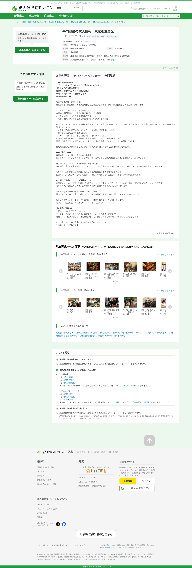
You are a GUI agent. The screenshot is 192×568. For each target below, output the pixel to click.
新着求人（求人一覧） (46, 467)
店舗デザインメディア (54, 559)
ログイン (146, 481)
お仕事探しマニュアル (87, 478)
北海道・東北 (99, 452)
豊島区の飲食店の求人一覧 (80, 22)
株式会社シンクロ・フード (113, 547)
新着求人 (19, 15)
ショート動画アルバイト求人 (99, 559)
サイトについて (43, 505)
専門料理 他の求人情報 (123, 333)
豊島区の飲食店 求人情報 (86, 333)
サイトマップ (80, 545)
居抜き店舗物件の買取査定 (77, 557)
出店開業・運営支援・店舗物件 (70, 554)
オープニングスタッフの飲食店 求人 (151, 333)
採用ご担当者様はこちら (98, 534)
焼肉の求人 (105, 333)
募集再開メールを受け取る (32, 50)
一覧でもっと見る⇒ (166, 255)
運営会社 (40, 517)
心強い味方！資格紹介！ (87, 482)
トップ (17, 22)
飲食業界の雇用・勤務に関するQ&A (92, 486)
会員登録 (128, 481)
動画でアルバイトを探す (46, 484)
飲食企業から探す (44, 480)
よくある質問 (52, 509)
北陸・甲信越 (113, 452)
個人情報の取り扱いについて (62, 545)
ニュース (40, 509)
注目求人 (49, 15)
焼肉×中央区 (69, 380)
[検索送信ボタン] (178, 16)
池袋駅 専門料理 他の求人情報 (111, 336)
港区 (106, 385)
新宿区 (135, 385)
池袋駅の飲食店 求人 (64, 333)
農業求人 (74, 559)
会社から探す (66, 15)
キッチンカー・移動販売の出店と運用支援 (115, 557)
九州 (90, 452)
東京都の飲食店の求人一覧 (58, 22)
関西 (77, 452)
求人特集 (34, 15)
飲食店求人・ (127, 554)
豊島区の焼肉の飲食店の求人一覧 (104, 22)
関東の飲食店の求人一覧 (37, 22)
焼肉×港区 (68, 377)
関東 (24, 22)
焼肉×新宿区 (69, 383)
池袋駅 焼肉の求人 (88, 336)
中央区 (126, 385)
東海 (83, 452)
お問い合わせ (42, 513)
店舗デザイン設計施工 (101, 554)
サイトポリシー (44, 545)
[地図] (113, 60)
